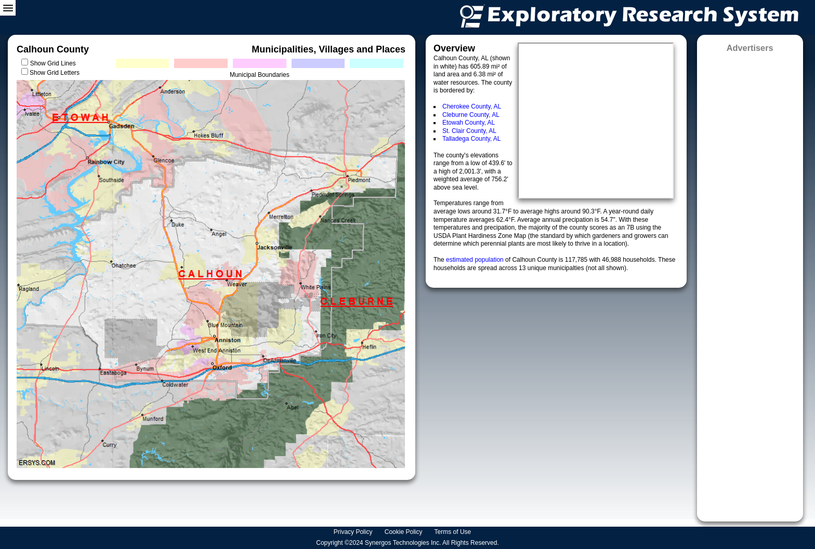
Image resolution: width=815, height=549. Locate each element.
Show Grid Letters (55, 72)
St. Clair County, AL (469, 131)
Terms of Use (454, 531)
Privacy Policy (354, 531)
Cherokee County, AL (471, 106)
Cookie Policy (404, 531)
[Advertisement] (750, 283)
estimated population (475, 259)
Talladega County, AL (471, 138)
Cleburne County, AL (470, 114)
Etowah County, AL (468, 122)
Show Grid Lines (55, 63)
